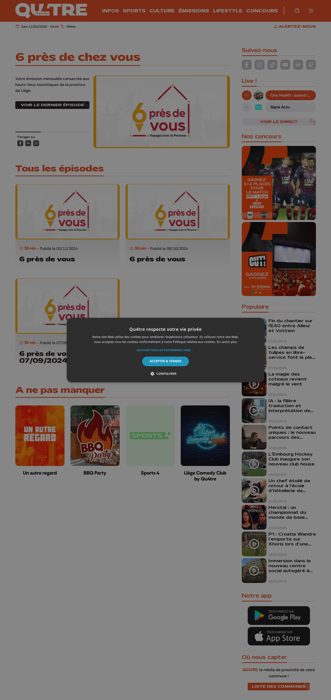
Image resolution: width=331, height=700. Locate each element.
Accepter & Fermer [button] (165, 361)
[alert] (165, 350)
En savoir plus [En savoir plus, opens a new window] (227, 342)
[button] (165, 350)
